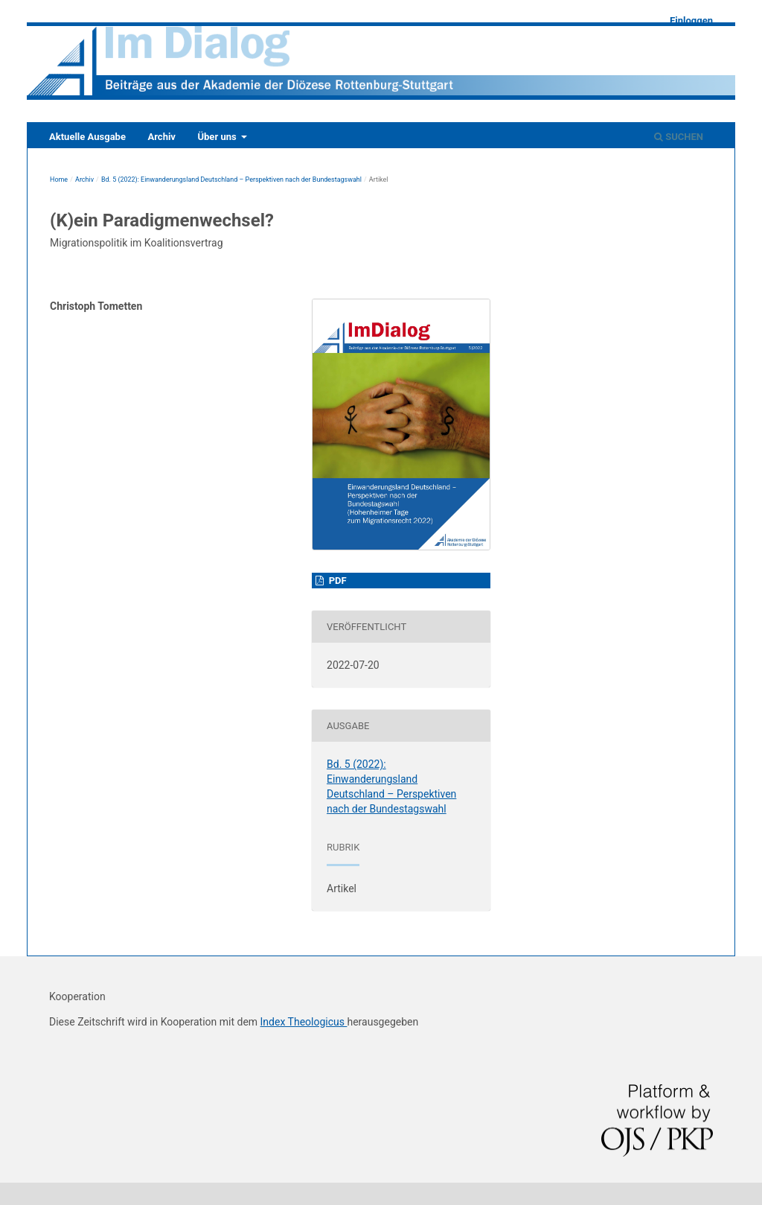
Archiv (161, 136)
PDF (336, 580)
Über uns (217, 136)
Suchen (678, 136)
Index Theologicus (304, 1022)
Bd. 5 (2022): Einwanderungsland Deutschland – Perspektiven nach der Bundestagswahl (231, 179)
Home (59, 179)
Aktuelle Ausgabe (87, 136)
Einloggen (691, 20)
